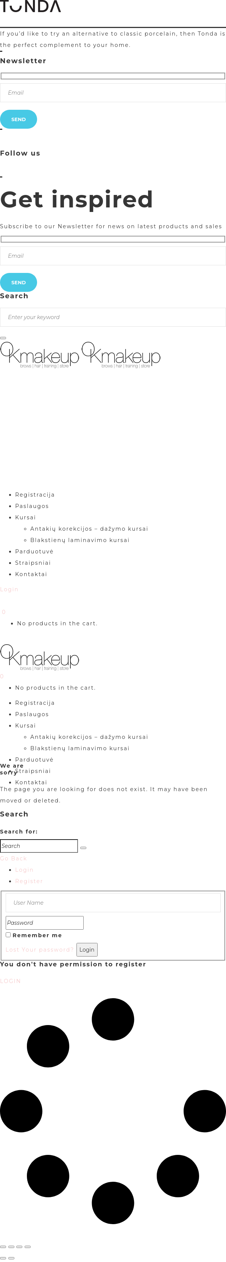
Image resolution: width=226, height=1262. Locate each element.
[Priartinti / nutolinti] (3, 1247)
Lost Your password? (40, 949)
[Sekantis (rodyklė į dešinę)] (11, 1258)
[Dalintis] (19, 1247)
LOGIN (10, 981)
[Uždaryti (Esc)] (28, 1247)
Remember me (37, 935)
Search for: (19, 831)
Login (24, 869)
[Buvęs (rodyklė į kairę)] (3, 1258)
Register (29, 881)
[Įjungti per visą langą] (11, 1247)
